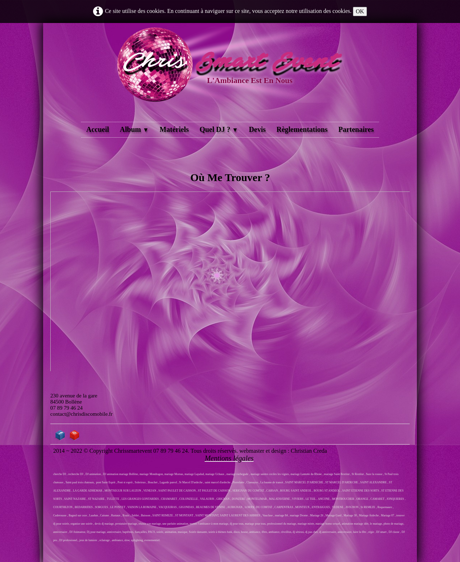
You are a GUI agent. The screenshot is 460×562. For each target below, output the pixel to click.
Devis (257, 129)
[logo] (230, 73)
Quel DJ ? (218, 129)
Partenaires (356, 129)
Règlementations (301, 129)
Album (134, 129)
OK (360, 11)
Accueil (97, 129)
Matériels (174, 129)
